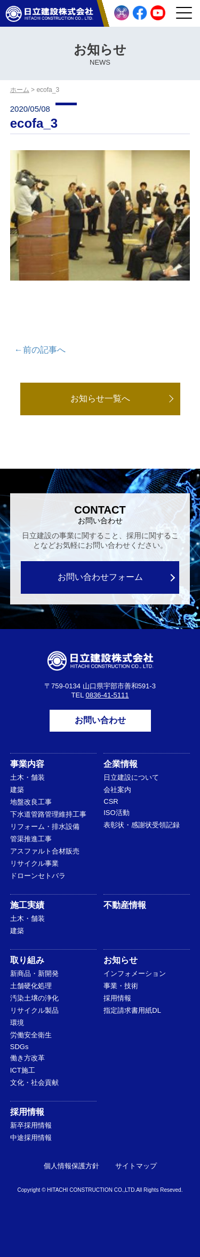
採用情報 (117, 998)
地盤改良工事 (31, 802)
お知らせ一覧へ (100, 398)
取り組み (27, 960)
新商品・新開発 (34, 973)
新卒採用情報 (31, 1125)
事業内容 (27, 764)
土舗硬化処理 (31, 986)
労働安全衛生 (31, 1035)
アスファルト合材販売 (44, 851)
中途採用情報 (31, 1138)
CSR (110, 801)
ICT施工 (22, 1070)
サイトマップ (136, 1166)
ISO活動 (116, 813)
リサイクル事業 (34, 863)
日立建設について (131, 777)
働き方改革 (27, 1058)
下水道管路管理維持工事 (48, 814)
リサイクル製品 (34, 1010)
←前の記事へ (40, 349)
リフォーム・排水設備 (44, 827)
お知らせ (120, 960)
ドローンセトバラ (38, 876)
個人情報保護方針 (71, 1166)
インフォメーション (134, 973)
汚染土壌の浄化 (34, 998)
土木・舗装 (27, 777)
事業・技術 (120, 986)
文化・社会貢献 (34, 1082)
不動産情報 (124, 905)
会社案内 (117, 790)
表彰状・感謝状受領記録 (141, 825)
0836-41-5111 (107, 695)
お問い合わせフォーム (100, 576)
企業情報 (120, 764)
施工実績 (27, 905)
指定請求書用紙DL (132, 1010)
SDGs (19, 1047)
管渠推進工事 (31, 839)
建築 (17, 790)
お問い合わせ (100, 720)
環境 (17, 1023)
